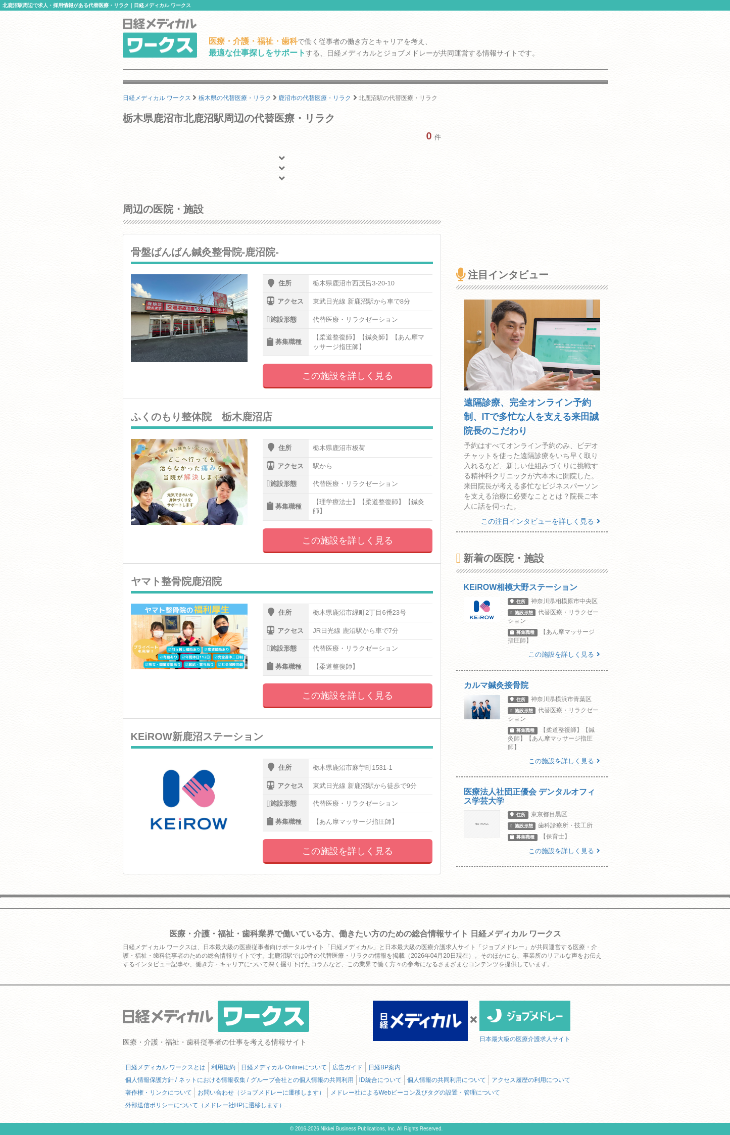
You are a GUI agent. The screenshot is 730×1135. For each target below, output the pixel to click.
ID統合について (380, 1079)
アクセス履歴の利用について (531, 1079)
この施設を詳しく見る (347, 376)
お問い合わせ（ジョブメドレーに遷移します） (261, 1092)
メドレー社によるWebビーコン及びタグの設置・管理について (415, 1092)
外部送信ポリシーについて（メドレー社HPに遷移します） (205, 1105)
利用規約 (223, 1067)
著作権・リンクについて (158, 1092)
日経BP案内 (384, 1067)
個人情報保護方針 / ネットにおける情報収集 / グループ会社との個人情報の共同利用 (239, 1079)
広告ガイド (347, 1067)
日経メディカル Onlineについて (284, 1067)
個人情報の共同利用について (446, 1079)
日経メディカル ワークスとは (165, 1067)
